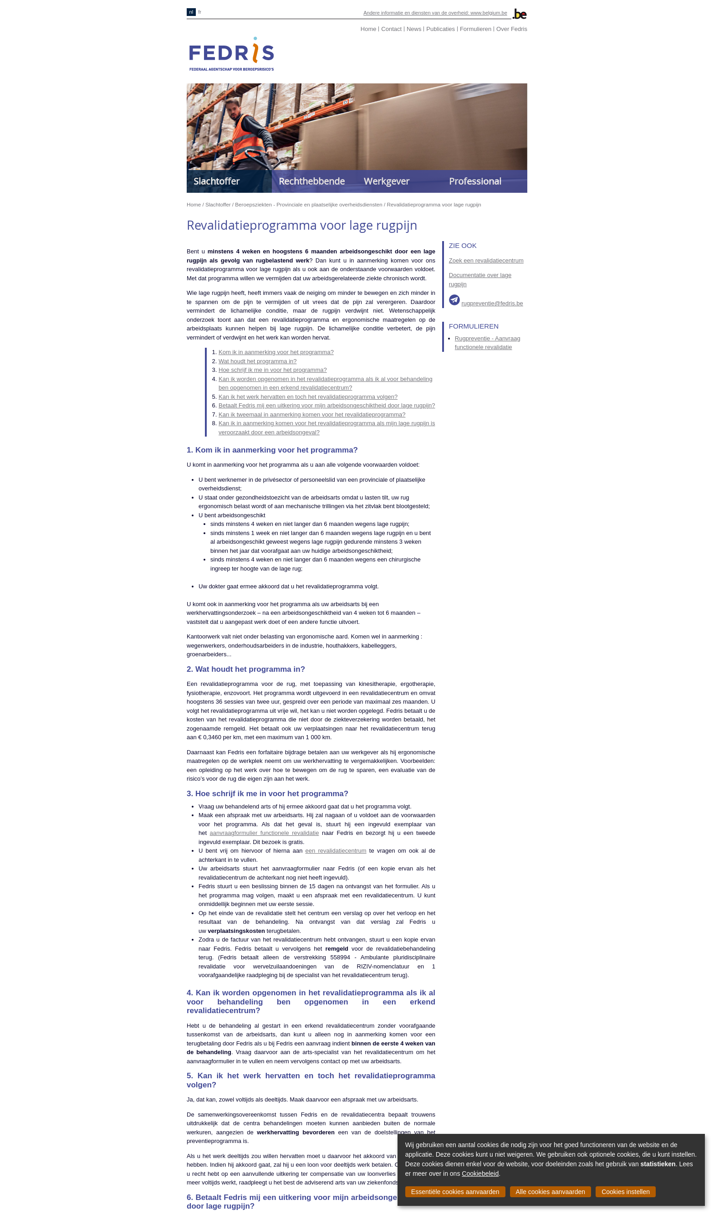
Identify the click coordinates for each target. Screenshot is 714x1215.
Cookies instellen (626, 1191)
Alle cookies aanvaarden (551, 1191)
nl (191, 12)
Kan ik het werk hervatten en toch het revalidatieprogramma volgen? (308, 396)
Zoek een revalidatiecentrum (486, 260)
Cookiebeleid (480, 1173)
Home (369, 29)
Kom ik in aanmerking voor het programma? (276, 352)
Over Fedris (511, 29)
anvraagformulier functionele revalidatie (266, 832)
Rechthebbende (312, 181)
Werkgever (386, 181)
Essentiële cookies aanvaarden (455, 1191)
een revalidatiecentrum (336, 850)
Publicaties (440, 29)
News (414, 29)
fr (199, 12)
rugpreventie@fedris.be (492, 303)
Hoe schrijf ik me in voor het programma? (273, 369)
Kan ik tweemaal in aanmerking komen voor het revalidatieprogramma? (312, 414)
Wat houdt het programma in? (258, 361)
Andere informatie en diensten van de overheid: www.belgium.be (435, 12)
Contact (391, 29)
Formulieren (475, 29)
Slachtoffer (217, 181)
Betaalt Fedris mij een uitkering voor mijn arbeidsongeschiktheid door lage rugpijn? (327, 405)
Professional (475, 181)
